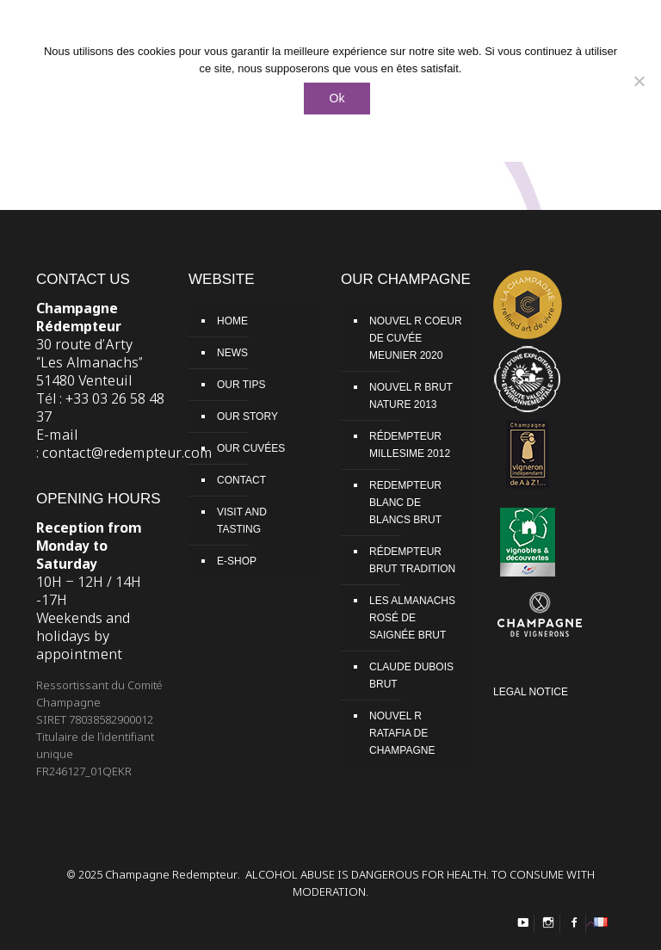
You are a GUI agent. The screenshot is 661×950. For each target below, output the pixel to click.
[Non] (639, 80)
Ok (337, 98)
